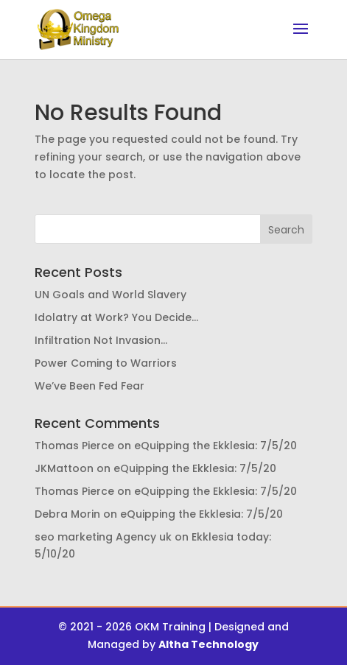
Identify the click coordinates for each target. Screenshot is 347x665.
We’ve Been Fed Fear (89, 386)
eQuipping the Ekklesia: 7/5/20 (215, 445)
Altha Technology (208, 644)
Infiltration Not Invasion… (101, 340)
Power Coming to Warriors (106, 363)
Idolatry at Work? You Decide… (116, 317)
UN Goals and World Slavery (110, 294)
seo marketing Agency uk (103, 536)
